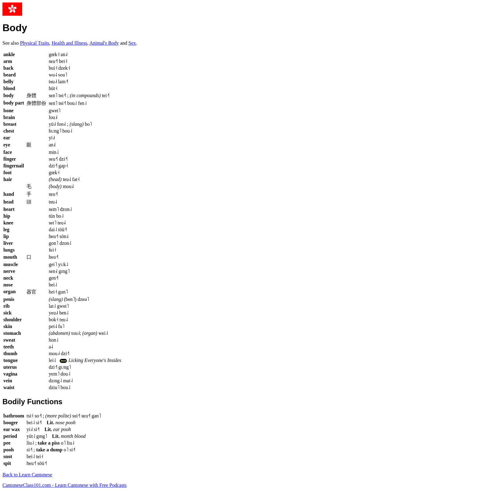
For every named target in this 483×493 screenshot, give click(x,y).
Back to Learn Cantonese (27, 474)
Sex (132, 43)
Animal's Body (104, 43)
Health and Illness (69, 43)
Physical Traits (34, 43)
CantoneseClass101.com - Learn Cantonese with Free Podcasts (64, 485)
